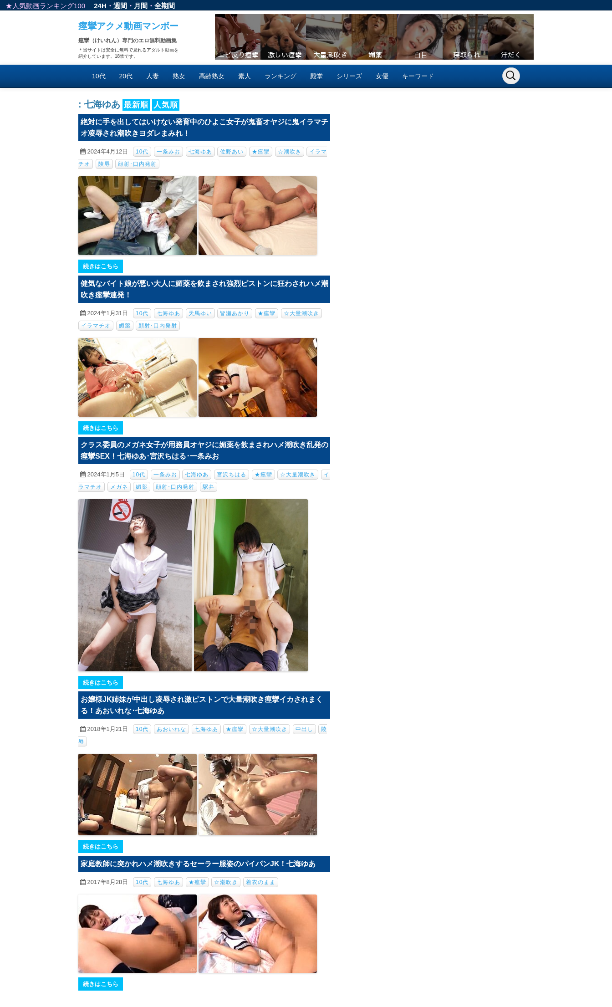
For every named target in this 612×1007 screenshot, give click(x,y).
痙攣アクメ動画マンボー (128, 26)
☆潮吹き (289, 151)
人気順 (165, 105)
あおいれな (171, 729)
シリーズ (349, 76)
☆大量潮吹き (301, 313)
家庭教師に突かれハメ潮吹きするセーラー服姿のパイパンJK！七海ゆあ (198, 864)
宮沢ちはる (231, 474)
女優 (382, 76)
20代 (126, 76)
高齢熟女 (211, 76)
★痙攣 (261, 151)
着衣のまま (260, 882)
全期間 (164, 6)
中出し (304, 729)
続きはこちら (100, 266)
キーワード (418, 76)
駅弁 (208, 487)
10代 (99, 76)
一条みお (168, 151)
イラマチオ (96, 325)
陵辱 (104, 164)
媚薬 (125, 325)
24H (100, 6)
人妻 (152, 76)
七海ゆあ (200, 151)
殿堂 (316, 76)
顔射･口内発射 (137, 164)
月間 (141, 6)
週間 (120, 6)
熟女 (179, 76)
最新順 (136, 105)
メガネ (119, 487)
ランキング (280, 76)
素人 (244, 76)
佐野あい (232, 151)
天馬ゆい (200, 313)
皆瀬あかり (235, 313)
